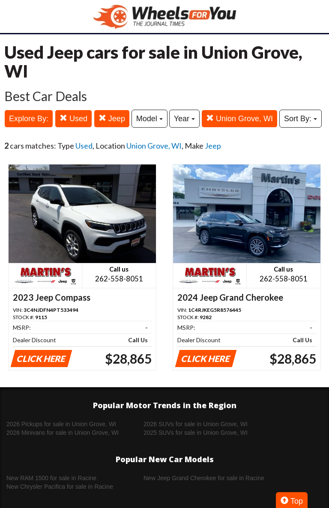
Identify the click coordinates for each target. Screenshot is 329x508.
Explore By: (28, 118)
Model (149, 118)
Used (73, 118)
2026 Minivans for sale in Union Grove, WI (62, 432)
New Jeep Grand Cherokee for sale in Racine (204, 478)
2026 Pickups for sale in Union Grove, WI (61, 424)
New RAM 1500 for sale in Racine (51, 478)
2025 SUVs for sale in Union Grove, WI (196, 432)
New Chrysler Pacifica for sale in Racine (59, 486)
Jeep (112, 118)
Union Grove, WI (239, 118)
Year (184, 118)
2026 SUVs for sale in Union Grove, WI (196, 424)
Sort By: (300, 118)
